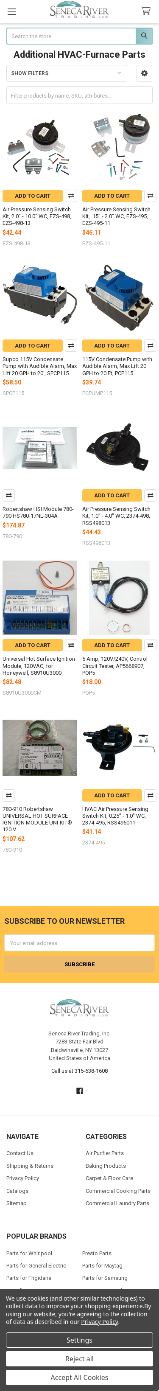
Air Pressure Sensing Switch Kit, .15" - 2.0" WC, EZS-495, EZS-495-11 (116, 216)
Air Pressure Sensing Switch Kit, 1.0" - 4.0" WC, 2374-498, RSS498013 (116, 516)
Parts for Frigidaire (28, 1278)
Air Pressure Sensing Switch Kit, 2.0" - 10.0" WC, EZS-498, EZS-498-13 (37, 216)
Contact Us (19, 1153)
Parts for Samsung (105, 1278)
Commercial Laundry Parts (117, 1203)
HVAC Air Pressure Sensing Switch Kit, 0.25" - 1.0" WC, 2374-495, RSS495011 (115, 816)
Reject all (79, 1358)
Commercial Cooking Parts (118, 1191)
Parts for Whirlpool (29, 1253)
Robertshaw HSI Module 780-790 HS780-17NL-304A (38, 512)
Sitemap (16, 1203)
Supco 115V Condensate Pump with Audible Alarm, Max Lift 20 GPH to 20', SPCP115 (40, 366)
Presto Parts (97, 1253)
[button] (144, 73)
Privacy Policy (22, 1178)
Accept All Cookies (80, 1377)
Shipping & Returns (29, 1166)
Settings (79, 1340)
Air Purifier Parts (105, 1153)
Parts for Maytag (102, 1265)
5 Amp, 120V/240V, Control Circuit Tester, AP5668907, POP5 (115, 666)
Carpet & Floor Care (109, 1178)
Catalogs (17, 1191)
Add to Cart (32, 196)
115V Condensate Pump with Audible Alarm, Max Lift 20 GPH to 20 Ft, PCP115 (117, 366)
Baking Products (106, 1166)
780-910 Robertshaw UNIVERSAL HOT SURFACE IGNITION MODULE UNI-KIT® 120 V (37, 819)
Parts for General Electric (36, 1265)
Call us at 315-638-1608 (79, 1071)
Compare (71, 196)
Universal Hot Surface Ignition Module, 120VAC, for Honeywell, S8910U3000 (39, 666)
